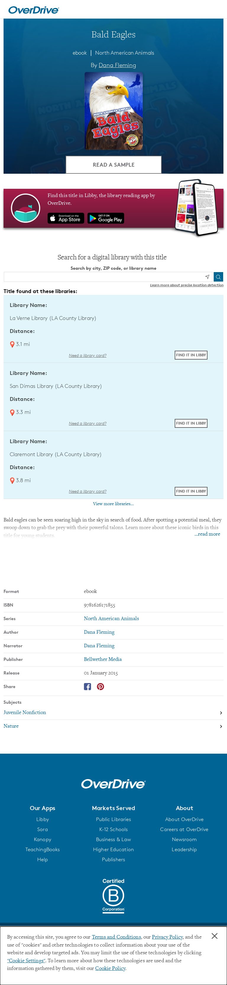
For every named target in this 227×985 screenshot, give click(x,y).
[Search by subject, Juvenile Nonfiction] (113, 712)
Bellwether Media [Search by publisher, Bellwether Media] (103, 659)
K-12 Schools (113, 830)
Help (42, 860)
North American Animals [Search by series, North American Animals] (111, 619)
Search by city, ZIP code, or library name (113, 268)
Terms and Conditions (116, 937)
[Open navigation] (215, 10)
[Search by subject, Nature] (113, 726)
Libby (42, 820)
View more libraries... (113, 504)
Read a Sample (113, 164)
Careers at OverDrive (184, 830)
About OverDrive (184, 820)
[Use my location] (207, 277)
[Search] (218, 277)
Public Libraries (113, 820)
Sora (42, 830)
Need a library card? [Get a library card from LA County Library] (87, 355)
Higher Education (113, 850)
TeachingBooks (42, 850)
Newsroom (184, 840)
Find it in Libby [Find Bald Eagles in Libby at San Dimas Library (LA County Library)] (191, 423)
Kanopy (42, 840)
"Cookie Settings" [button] (26, 961)
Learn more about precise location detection (186, 285)
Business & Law (113, 840)
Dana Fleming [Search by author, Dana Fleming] (117, 65)
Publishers (113, 860)
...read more (207, 534)
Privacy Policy (167, 937)
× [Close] (214, 936)
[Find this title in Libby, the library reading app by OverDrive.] (113, 208)
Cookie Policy (110, 968)
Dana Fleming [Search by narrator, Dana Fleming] (99, 646)
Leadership (184, 850)
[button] (42, 808)
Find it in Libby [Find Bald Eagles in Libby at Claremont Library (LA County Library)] (191, 491)
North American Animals (124, 52)
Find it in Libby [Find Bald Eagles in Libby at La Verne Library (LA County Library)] (191, 355)
